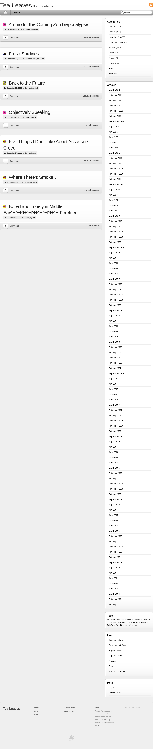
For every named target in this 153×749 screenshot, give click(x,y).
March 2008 (114, 342)
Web (111, 74)
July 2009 (113, 258)
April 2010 (113, 210)
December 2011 (116, 105)
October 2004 (115, 557)
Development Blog (117, 645)
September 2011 (116, 121)
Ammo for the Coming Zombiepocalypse (47, 24)
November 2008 (116, 300)
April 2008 (113, 336)
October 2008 (115, 305)
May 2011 (113, 142)
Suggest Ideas (115, 650)
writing (127, 625)
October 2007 (115, 368)
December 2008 (116, 294)
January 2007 (115, 415)
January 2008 (115, 352)
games (147, 619)
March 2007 (114, 405)
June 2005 (113, 515)
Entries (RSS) (115, 693)
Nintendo (116, 622)
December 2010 (116, 168)
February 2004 (115, 599)
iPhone (109, 622)
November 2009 (116, 237)
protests (132, 622)
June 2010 (113, 200)
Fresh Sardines (22, 53)
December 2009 (116, 231)
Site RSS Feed (69, 711)
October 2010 (115, 179)
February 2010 (115, 221)
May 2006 (113, 457)
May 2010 (113, 205)
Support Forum (116, 655)
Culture (27, 29)
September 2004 (116, 562)
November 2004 (116, 552)
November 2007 (116, 363)
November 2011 (116, 111)
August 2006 (114, 441)
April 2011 (113, 147)
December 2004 (116, 546)
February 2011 (115, 158)
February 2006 (115, 473)
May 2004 (113, 583)
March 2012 (114, 90)
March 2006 (114, 468)
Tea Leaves (16, 5)
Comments (14, 38)
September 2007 (116, 373)
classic (118, 619)
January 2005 (115, 541)
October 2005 (115, 494)
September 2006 (116, 436)
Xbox (132, 625)
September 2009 (116, 247)
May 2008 (113, 331)
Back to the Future (25, 83)
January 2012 (115, 100)
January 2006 (115, 478)
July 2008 (113, 321)
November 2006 (116, 426)
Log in (111, 687)
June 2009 (113, 263)
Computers (114, 26)
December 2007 (116, 357)
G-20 (143, 619)
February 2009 (115, 284)
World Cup (120, 625)
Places (112, 58)
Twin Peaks (111, 625)
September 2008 (116, 310)
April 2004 (113, 588)
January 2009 (115, 289)
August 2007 (114, 378)
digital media (126, 619)
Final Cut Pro (115, 37)
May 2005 (113, 520)
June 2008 (113, 326)
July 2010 (113, 195)
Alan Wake (111, 619)
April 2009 (113, 273)
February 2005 (115, 536)
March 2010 (114, 216)
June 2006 (113, 452)
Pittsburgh (124, 622)
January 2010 (115, 226)
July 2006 (113, 447)
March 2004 (114, 594)
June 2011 (113, 137)
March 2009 (114, 279)
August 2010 (114, 189)
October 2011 (115, 116)
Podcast (112, 63)
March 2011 (114, 153)
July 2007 (113, 384)
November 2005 (116, 489)
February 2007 (115, 410)
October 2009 (115, 242)
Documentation (116, 640)
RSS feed (101, 725)
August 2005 (114, 504)
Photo (111, 53)
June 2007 (113, 389)
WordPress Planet (117, 671)
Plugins (112, 661)
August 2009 (114, 252)
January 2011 (115, 163)
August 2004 (114, 567)
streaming (144, 622)
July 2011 (113, 132)
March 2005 (114, 531)
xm (136, 625)
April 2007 (113, 399)
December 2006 (116, 420)
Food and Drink (30, 59)
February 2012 (115, 95)
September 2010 (116, 184)
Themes (112, 666)
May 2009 (113, 268)
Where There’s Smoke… (32, 177)
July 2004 (113, 573)
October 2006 (115, 431)
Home (5, 12)
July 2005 (113, 510)
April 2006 (113, 462)
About (17, 12)
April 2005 (113, 525)
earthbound (136, 619)
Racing (112, 68)
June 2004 (113, 578)
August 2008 (114, 315)
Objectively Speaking (28, 112)
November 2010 (116, 174)
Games (27, 88)
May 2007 (113, 394)
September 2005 (116, 499)
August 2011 (114, 126)
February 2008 (115, 347)
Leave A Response (91, 37)
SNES (137, 622)
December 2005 (116, 483)
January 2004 (115, 604)
